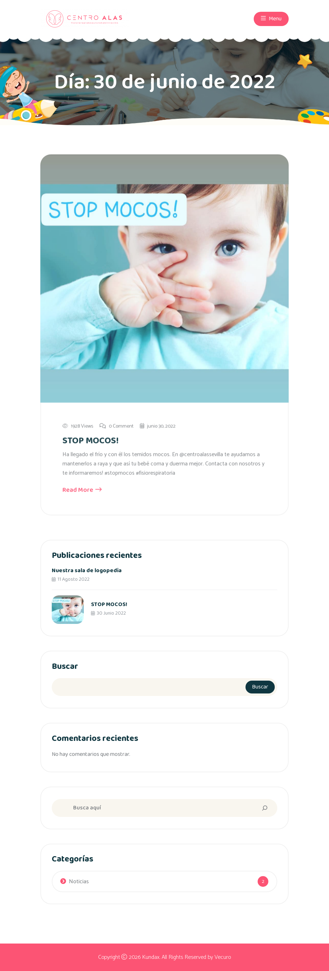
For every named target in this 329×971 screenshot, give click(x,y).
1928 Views (77, 426)
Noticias (79, 881)
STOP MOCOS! (90, 441)
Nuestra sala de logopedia (87, 570)
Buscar (65, 666)
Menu (271, 18)
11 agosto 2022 (71, 579)
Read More (82, 491)
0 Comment (116, 426)
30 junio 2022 (108, 613)
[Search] (265, 808)
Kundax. (151, 957)
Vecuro (222, 957)
